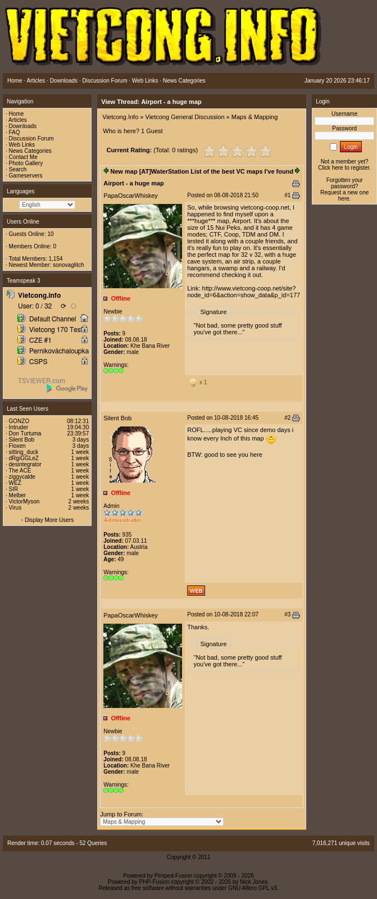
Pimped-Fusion (173, 876)
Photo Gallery (26, 163)
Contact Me (23, 157)
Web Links (22, 145)
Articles (17, 120)
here (343, 199)
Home (16, 114)
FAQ (14, 132)
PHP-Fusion (154, 882)
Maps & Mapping (254, 116)
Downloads (23, 126)
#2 (287, 418)
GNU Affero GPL (248, 888)
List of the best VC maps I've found (241, 171)
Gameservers (26, 175)
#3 (287, 614)
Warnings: (116, 365)
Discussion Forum (31, 138)
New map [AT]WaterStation (149, 171)
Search (18, 169)
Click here (330, 168)
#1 (287, 195)
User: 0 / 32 (35, 306)
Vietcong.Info (120, 116)
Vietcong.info (39, 295)
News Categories (30, 151)
